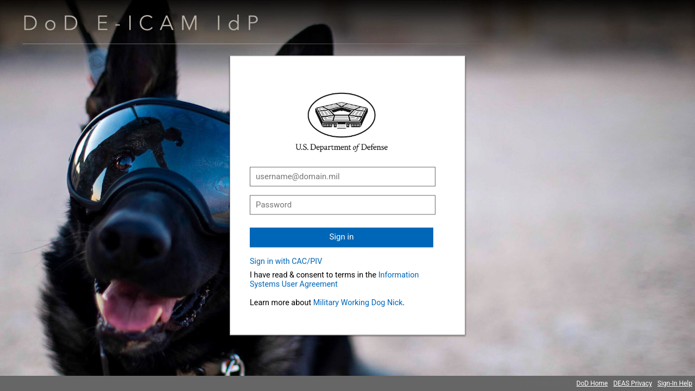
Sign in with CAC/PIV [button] (286, 261)
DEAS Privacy (632, 383)
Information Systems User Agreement (334, 279)
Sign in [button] (342, 237)
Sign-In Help (675, 383)
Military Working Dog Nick (358, 302)
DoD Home (592, 383)
